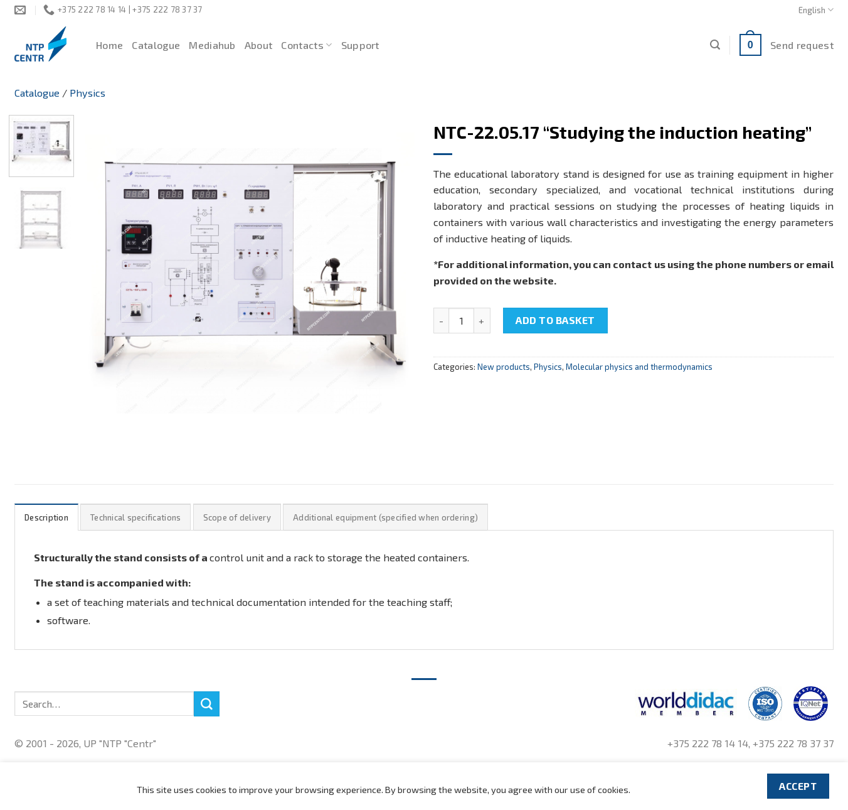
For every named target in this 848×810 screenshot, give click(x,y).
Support (360, 45)
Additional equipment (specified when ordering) (385, 517)
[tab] (46, 517)
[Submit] (206, 703)
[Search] (715, 45)
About (259, 45)
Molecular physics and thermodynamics (639, 367)
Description (46, 517)
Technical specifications (135, 517)
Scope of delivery (237, 517)
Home (109, 45)
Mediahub (212, 45)
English (816, 10)
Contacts (306, 45)
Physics (87, 93)
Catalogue (156, 45)
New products (503, 367)
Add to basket (555, 320)
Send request (802, 45)
